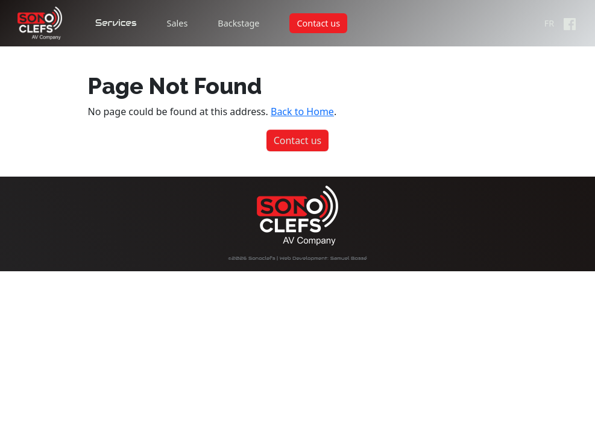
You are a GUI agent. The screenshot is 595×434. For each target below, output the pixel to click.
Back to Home (302, 111)
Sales (177, 23)
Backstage (238, 23)
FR (549, 23)
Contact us (318, 23)
